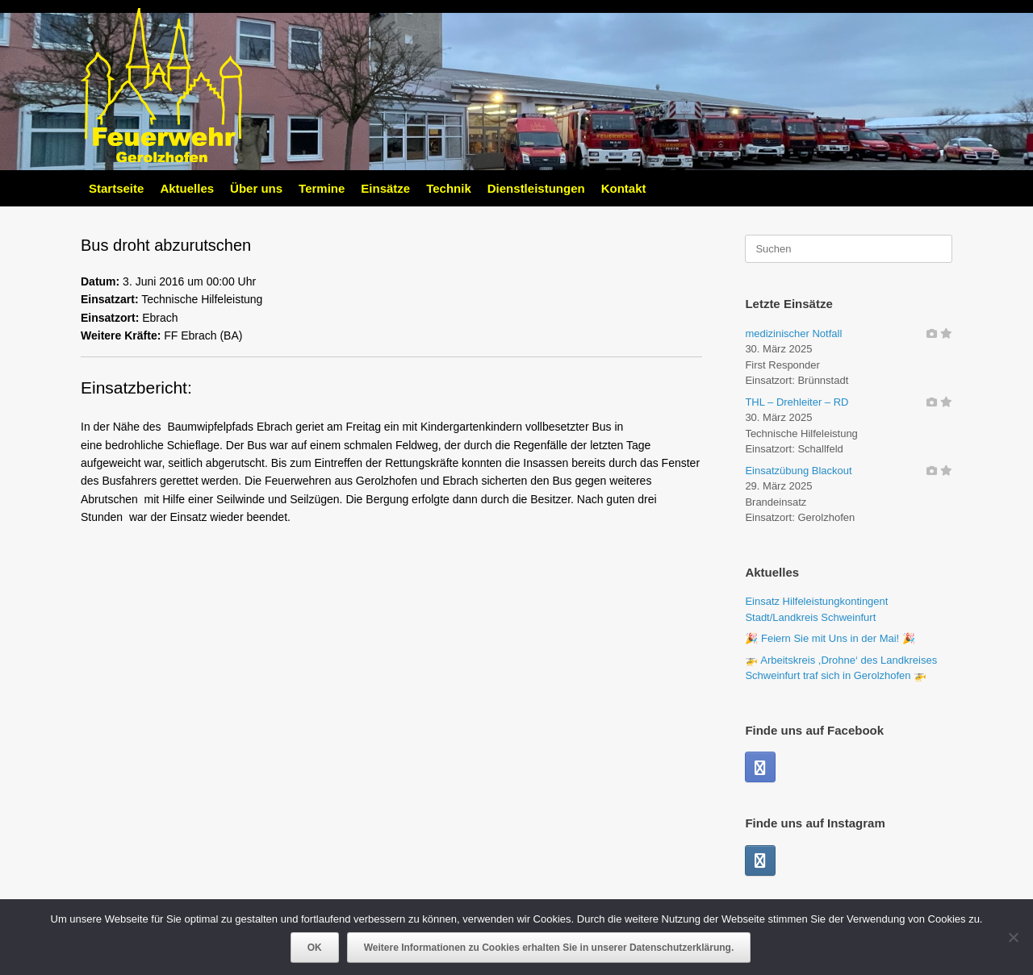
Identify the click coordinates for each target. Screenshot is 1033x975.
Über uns (256, 188)
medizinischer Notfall (793, 333)
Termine (322, 188)
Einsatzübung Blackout (798, 471)
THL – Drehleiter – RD (796, 402)
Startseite (116, 188)
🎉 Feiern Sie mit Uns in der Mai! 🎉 (829, 638)
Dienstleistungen (536, 188)
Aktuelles (187, 188)
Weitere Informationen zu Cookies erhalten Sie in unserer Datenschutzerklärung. (549, 947)
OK (314, 947)
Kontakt (623, 188)
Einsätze (385, 188)
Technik (448, 188)
